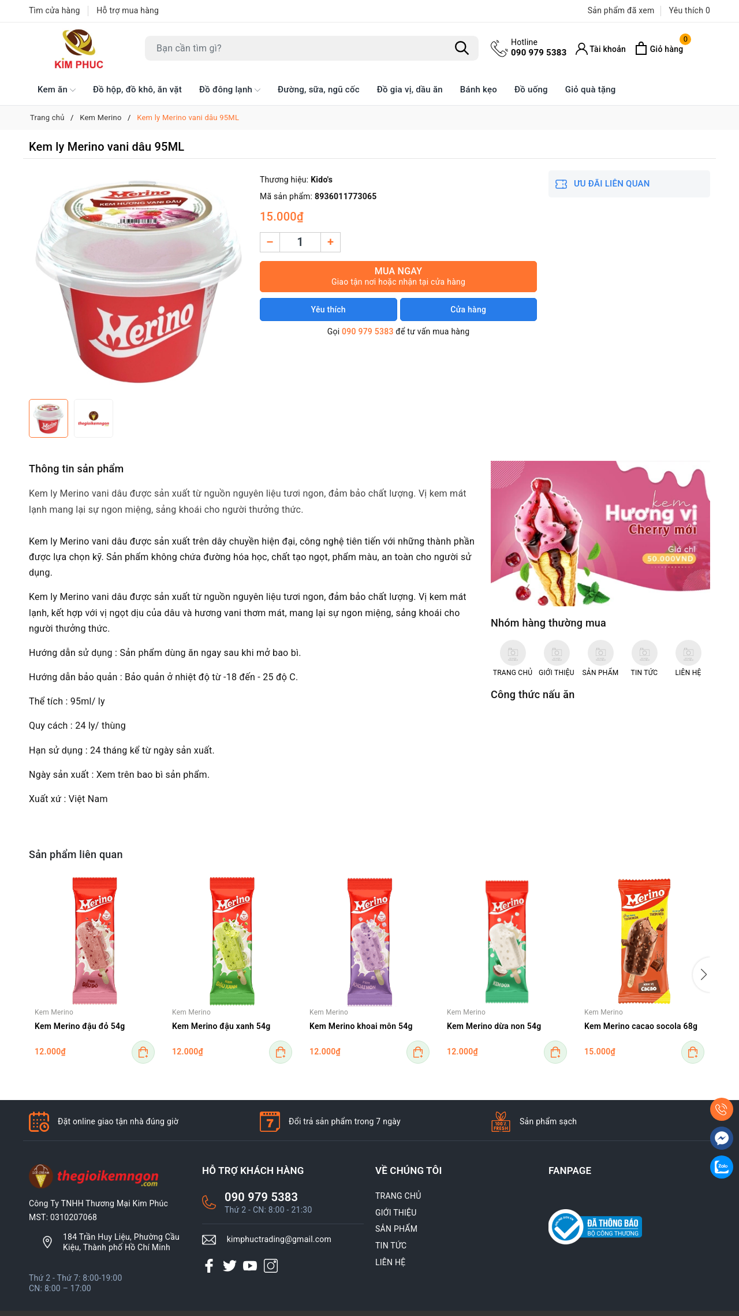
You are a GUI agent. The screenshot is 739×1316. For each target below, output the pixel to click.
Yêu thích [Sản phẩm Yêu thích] (689, 10)
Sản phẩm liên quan (76, 854)
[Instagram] (271, 1265)
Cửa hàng (468, 309)
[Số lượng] (300, 242)
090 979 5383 (539, 47)
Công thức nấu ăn (532, 694)
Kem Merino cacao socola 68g (640, 1026)
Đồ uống (531, 89)
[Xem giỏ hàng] (659, 48)
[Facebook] (209, 1265)
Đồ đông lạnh (229, 90)
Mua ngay (398, 276)
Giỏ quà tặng (590, 89)
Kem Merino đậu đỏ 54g (80, 1026)
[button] (701, 974)
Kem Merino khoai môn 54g (361, 1026)
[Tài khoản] (601, 49)
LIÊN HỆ (390, 1262)
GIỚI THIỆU (396, 1212)
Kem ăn (57, 90)
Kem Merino (54, 1012)
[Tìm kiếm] (462, 48)
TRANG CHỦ (398, 1196)
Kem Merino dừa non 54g (494, 1026)
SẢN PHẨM (396, 1228)
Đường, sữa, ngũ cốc (319, 89)
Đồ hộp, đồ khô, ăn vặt (137, 89)
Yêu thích (328, 309)
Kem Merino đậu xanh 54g (221, 1026)
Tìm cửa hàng (54, 10)
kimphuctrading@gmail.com (279, 1239)
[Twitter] (230, 1265)
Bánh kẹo (478, 89)
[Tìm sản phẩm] (311, 48)
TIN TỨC (390, 1245)
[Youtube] (250, 1265)
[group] (138, 281)
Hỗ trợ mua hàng (127, 10)
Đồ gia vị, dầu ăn (410, 89)
